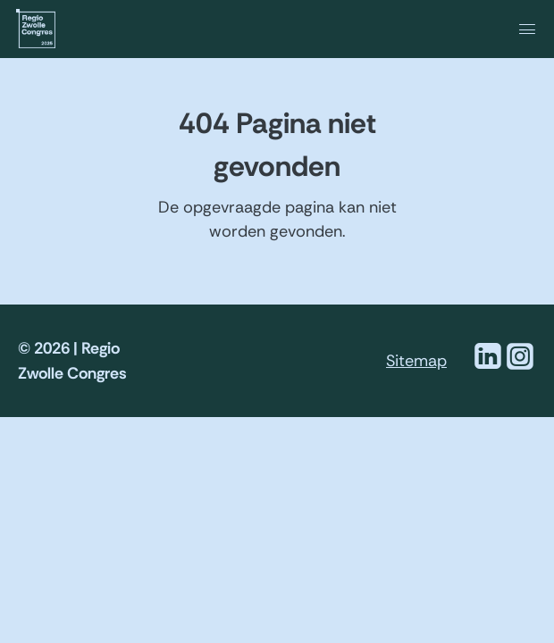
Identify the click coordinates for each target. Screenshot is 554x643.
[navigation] (463, 28)
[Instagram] (520, 367)
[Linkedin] (488, 367)
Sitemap (416, 361)
